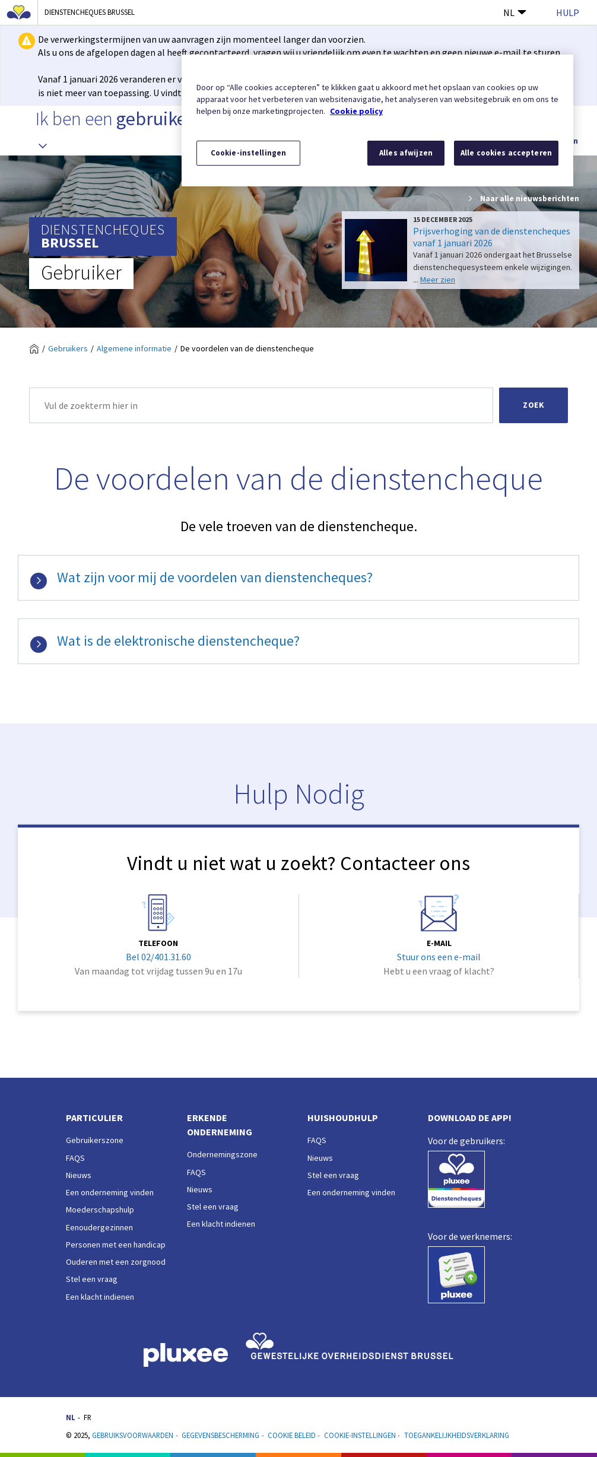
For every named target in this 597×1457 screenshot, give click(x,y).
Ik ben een (114, 130)
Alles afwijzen (406, 153)
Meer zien (437, 279)
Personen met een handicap (116, 1244)
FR (87, 1417)
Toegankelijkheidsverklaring (456, 1435)
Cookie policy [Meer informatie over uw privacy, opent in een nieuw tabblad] (356, 111)
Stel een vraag (92, 1279)
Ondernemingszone (222, 1154)
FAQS (75, 1158)
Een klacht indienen (100, 1296)
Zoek (533, 404)
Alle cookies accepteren (506, 153)
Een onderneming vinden (110, 1192)
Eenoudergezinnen (99, 1227)
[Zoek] (261, 405)
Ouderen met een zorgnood (116, 1261)
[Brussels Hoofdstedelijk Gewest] (19, 12)
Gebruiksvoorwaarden (132, 1435)
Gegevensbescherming (220, 1435)
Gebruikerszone (94, 1140)
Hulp (567, 12)
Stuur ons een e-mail (439, 957)
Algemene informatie (134, 348)
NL (514, 12)
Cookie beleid (292, 1435)
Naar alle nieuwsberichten (522, 199)
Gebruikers (68, 348)
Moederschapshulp (100, 1209)
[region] (377, 120)
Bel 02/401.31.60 (158, 957)
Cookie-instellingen (360, 1435)
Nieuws (78, 1175)
